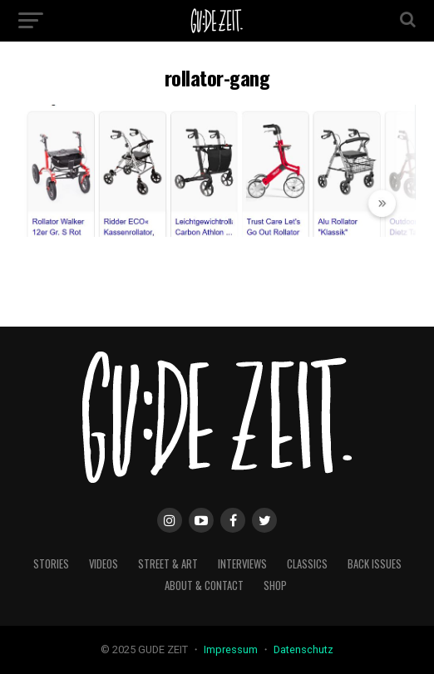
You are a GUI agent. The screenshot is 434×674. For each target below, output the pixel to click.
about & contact (204, 585)
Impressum (232, 649)
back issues (375, 564)
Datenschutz (303, 649)
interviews (242, 564)
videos (103, 564)
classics (307, 564)
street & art (168, 564)
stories (51, 564)
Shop (275, 585)
